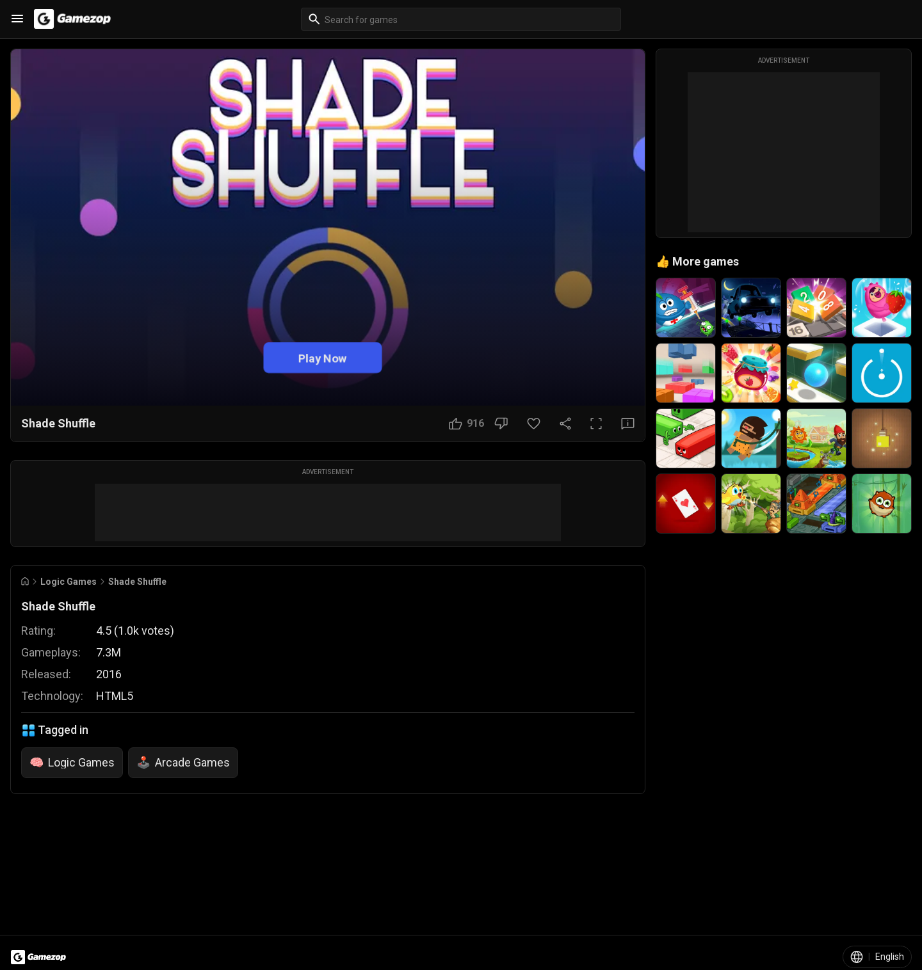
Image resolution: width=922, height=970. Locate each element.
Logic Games (68, 581)
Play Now (322, 357)
